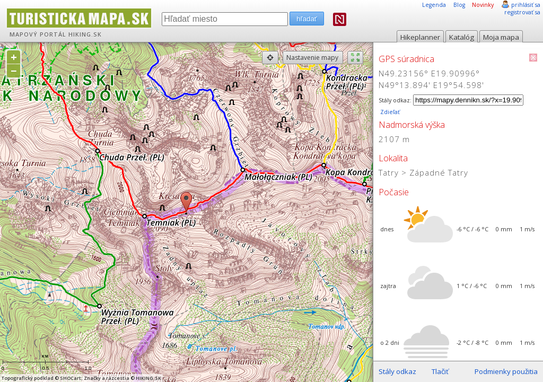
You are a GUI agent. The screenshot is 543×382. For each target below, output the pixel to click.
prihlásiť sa (525, 4)
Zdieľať (389, 112)
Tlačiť (440, 371)
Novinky (483, 4)
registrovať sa (522, 12)
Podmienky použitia (506, 371)
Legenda (434, 4)
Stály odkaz (397, 371)
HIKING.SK (85, 34)
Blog (459, 4)
